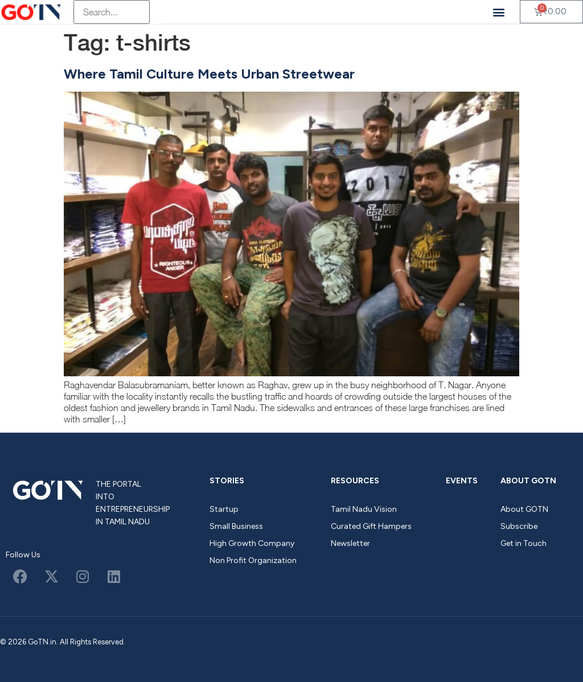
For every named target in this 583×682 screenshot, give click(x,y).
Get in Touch (523, 543)
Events (462, 481)
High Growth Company (252, 543)
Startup (224, 509)
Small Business (236, 526)
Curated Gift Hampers (371, 526)
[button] (499, 11)
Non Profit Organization (253, 560)
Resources (355, 481)
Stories (227, 481)
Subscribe (518, 526)
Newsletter (350, 543)
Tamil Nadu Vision (364, 509)
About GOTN (528, 481)
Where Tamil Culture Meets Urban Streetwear (209, 73)
